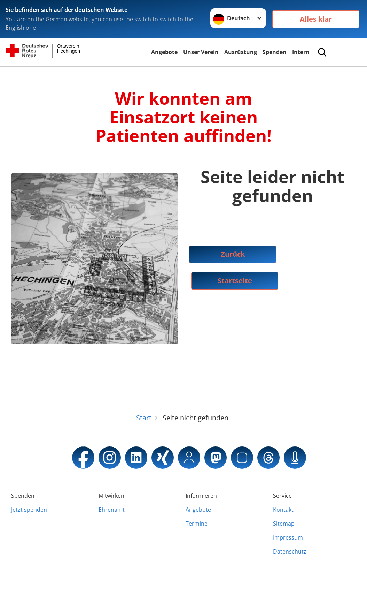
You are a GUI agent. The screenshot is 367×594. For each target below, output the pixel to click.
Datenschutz (289, 551)
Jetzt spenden (29, 509)
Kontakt (283, 509)
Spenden (275, 52)
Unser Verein (201, 52)
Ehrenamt (112, 509)
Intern (301, 52)
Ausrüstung (240, 52)
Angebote (164, 52)
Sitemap (284, 523)
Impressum (288, 537)
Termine (197, 523)
